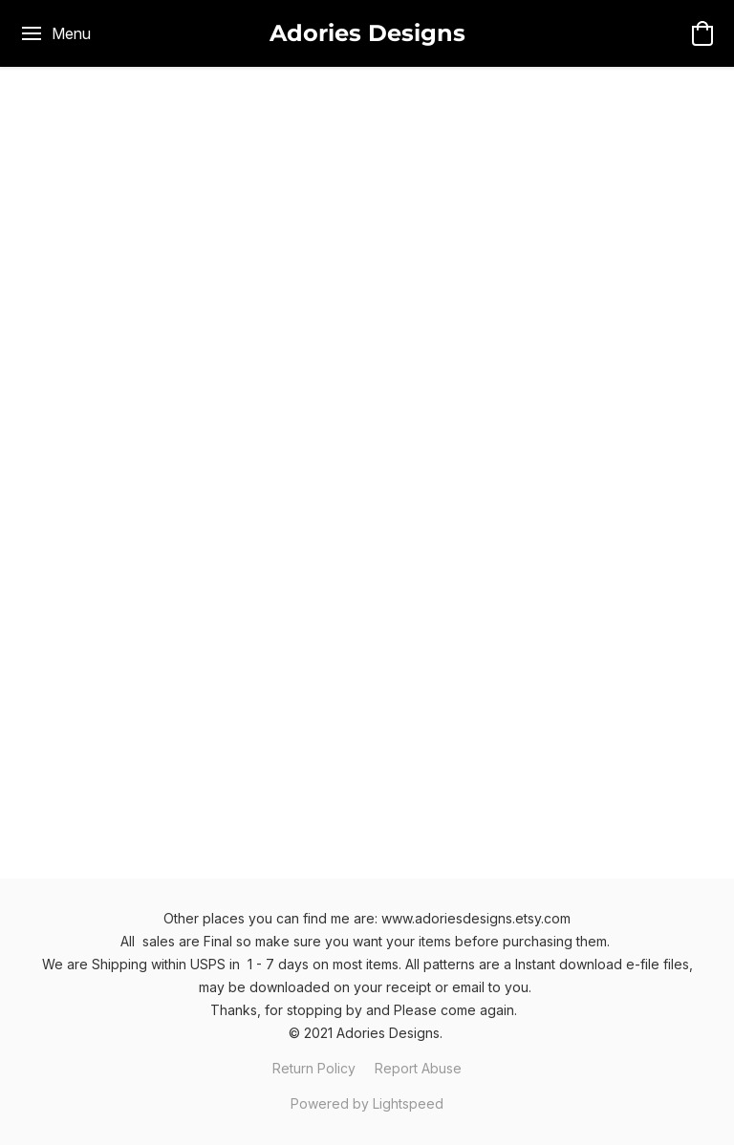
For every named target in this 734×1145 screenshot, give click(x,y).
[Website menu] (55, 33)
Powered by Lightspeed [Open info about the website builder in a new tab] (367, 1103)
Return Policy (314, 1068)
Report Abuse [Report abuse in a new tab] (418, 1068)
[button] (367, 33)
